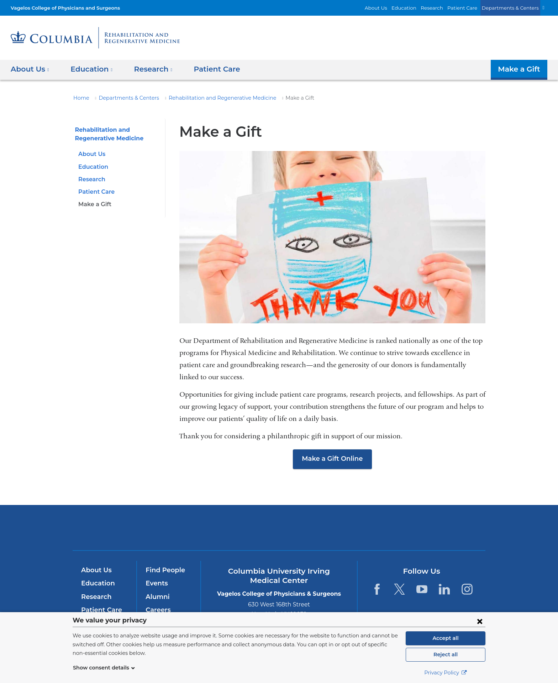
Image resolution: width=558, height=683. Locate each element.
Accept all (445, 638)
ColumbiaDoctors (381, 527)
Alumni (156, 596)
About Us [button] (30, 69)
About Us (391, 7)
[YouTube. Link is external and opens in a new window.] (422, 589)
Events (156, 583)
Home (80, 98)
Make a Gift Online (332, 458)
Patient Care (470, 7)
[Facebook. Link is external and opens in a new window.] (377, 589)
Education (416, 7)
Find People (164, 570)
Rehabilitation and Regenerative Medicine (206, 98)
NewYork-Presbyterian (279, 532)
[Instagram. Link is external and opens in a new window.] (467, 589)
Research (442, 7)
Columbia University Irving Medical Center (182, 527)
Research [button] (148, 69)
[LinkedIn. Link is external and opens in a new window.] (445, 589)
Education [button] (89, 69)
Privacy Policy (445, 673)
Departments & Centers (513, 7)
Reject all (445, 654)
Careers (157, 610)
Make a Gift (520, 69)
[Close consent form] (479, 621)
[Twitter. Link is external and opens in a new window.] (399, 589)
